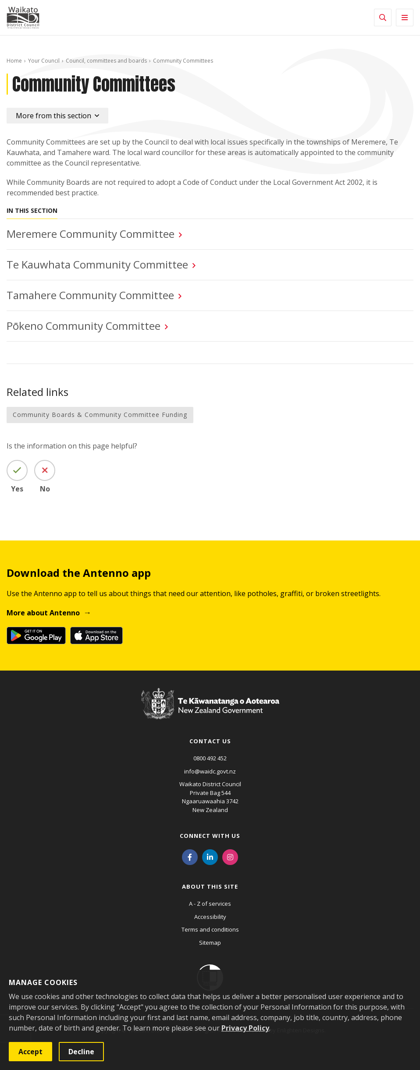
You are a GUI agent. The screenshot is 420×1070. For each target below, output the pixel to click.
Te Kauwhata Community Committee (97, 264)
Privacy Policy (245, 1028)
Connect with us (210, 836)
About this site (210, 886)
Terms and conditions (210, 929)
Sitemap (210, 942)
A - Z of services (210, 904)
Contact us (210, 741)
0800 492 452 (210, 758)
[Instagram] (230, 856)
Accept (30, 1051)
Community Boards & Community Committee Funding (100, 414)
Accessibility (210, 917)
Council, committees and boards (106, 60)
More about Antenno (43, 613)
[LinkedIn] (210, 856)
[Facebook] (190, 856)
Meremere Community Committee (90, 233)
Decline (81, 1051)
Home (14, 60)
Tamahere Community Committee (90, 295)
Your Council (44, 60)
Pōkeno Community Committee (83, 325)
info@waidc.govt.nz (210, 771)
